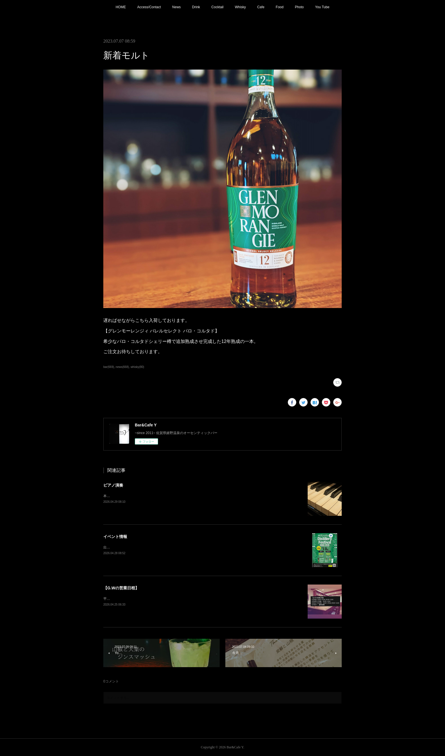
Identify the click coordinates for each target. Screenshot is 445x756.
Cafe (260, 7)
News (176, 7)
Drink (196, 7)
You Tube (322, 7)
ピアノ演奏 (113, 485)
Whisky (240, 7)
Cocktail (217, 7)
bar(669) (108, 366)
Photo (299, 7)
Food (280, 7)
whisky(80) (137, 366)
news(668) (122, 366)
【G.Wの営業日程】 (121, 588)
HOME (121, 7)
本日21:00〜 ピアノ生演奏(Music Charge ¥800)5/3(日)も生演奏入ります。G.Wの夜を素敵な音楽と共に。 (183, 496)
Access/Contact (149, 7)
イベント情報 (115, 536)
